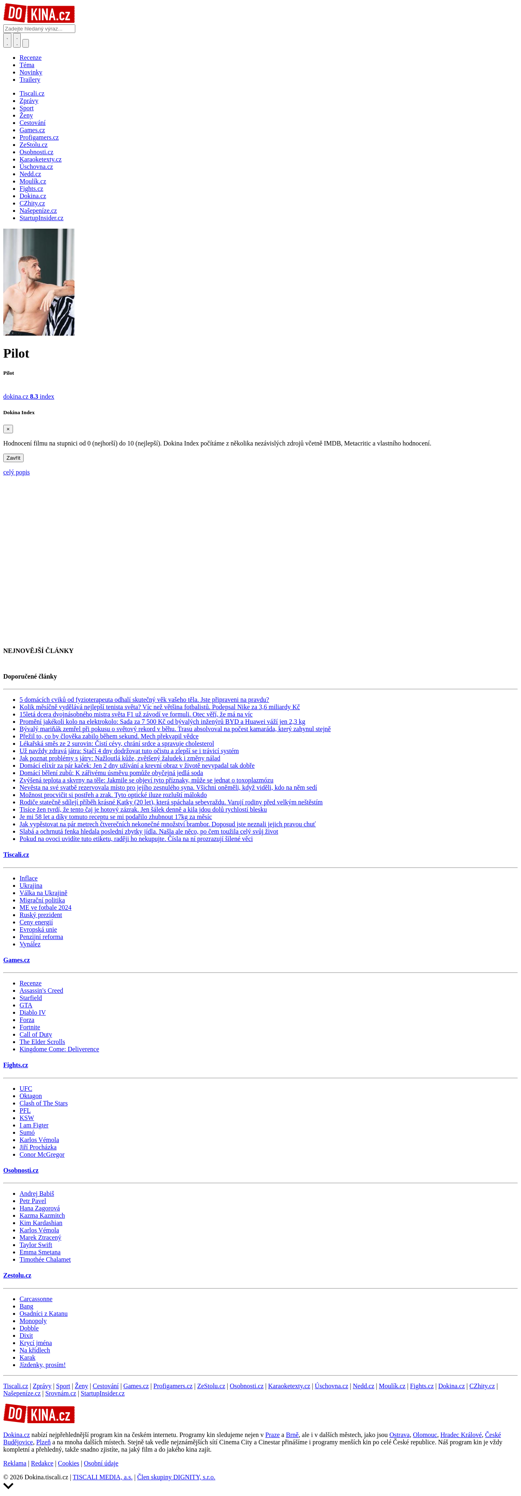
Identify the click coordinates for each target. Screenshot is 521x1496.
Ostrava (400, 1434)
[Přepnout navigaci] (25, 43)
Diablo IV (33, 1012)
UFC (26, 1088)
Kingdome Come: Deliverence (59, 1049)
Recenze (31, 57)
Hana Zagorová (40, 1208)
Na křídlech (35, 1350)
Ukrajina (31, 885)
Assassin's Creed (41, 990)
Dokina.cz (451, 1385)
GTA (26, 1005)
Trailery (30, 79)
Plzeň (43, 1442)
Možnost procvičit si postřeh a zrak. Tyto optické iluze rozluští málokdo (113, 794)
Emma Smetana (40, 1252)
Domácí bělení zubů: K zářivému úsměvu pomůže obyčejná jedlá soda (111, 772)
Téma (27, 64)
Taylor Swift (36, 1244)
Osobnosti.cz (21, 1170)
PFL (25, 1110)
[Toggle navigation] (17, 40)
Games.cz (16, 960)
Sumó (27, 1132)
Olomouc (425, 1434)
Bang (26, 1306)
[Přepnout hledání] (7, 40)
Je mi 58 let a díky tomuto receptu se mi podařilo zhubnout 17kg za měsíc (116, 816)
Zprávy (42, 1385)
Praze (272, 1434)
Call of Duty (36, 1034)
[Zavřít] (8, 429)
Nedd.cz (363, 1385)
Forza (27, 1019)
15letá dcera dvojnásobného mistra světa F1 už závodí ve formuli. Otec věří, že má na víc (136, 714)
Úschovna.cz (331, 1385)
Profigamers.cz (173, 1385)
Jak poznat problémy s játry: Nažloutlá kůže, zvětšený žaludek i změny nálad (120, 758)
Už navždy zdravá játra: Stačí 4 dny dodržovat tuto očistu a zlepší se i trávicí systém (129, 750)
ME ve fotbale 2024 (46, 907)
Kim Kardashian (41, 1222)
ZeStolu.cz (211, 1385)
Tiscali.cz (16, 854)
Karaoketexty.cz (289, 1385)
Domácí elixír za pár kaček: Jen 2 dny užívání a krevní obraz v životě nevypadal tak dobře (137, 765)
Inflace (28, 878)
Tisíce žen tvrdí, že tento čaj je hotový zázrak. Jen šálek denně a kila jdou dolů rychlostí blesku (143, 809)
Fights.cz (15, 1064)
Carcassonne (36, 1298)
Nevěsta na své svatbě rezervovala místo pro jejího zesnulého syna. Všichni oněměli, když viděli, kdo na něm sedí (168, 787)
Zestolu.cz (17, 1275)
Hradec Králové (461, 1434)
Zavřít (13, 458)
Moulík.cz (392, 1385)
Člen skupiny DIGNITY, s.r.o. (176, 1477)
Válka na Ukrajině (43, 892)
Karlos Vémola (39, 1139)
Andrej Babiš (37, 1193)
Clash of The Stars (44, 1103)
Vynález (30, 944)
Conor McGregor (42, 1154)
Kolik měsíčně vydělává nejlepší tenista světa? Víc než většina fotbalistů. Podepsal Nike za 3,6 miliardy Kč (160, 706)
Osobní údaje (101, 1463)
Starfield (31, 997)
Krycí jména (36, 1342)
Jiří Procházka (38, 1147)
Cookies (68, 1463)
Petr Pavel (33, 1200)
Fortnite (30, 1027)
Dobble (29, 1328)
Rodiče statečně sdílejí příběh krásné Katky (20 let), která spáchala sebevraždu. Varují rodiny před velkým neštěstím (171, 802)
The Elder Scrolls (42, 1041)
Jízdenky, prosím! (43, 1364)
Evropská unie (38, 929)
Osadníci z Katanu (44, 1313)
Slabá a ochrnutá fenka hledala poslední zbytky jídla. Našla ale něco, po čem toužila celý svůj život (149, 831)
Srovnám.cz (60, 1393)
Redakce (42, 1463)
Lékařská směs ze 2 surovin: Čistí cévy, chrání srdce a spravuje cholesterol (117, 743)
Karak (27, 1357)
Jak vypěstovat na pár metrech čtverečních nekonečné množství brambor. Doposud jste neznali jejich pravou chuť (168, 824)
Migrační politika (42, 900)
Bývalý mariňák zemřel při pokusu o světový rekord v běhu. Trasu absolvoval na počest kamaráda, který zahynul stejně (175, 728)
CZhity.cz (482, 1385)
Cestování (106, 1385)
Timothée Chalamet (45, 1259)
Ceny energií (36, 922)
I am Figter (34, 1125)
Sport (63, 1385)
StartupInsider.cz (103, 1393)
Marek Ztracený (40, 1237)
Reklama (14, 1463)
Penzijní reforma (41, 936)
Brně (292, 1434)
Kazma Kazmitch (42, 1215)
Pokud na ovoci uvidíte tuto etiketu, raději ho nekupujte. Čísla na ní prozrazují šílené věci (136, 838)
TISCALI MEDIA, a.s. (103, 1477)
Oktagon (31, 1095)
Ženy (81, 1385)
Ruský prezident (41, 914)
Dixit (26, 1335)
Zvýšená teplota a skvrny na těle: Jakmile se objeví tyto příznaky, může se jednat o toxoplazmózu (147, 780)
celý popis (16, 472)
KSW (27, 1117)
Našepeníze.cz (22, 1393)
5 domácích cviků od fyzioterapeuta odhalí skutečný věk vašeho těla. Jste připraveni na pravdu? (144, 699)
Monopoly (33, 1320)
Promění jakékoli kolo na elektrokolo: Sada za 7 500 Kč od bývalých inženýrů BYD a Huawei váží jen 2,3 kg (162, 721)
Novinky (31, 72)
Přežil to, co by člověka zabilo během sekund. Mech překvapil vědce (109, 736)
